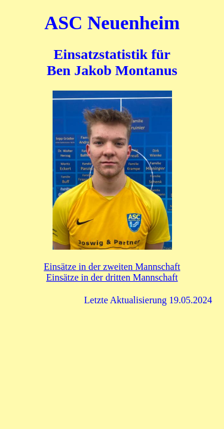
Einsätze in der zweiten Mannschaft (112, 267)
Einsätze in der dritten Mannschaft (111, 277)
